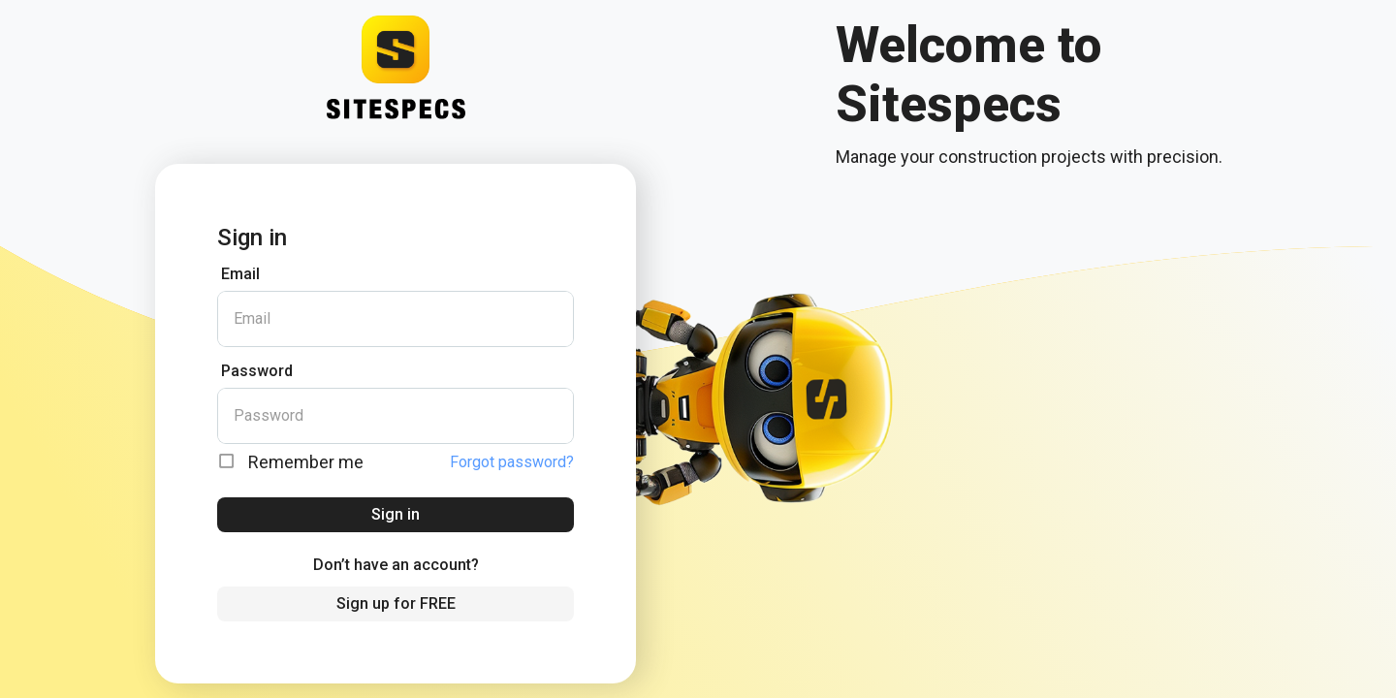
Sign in (395, 514)
